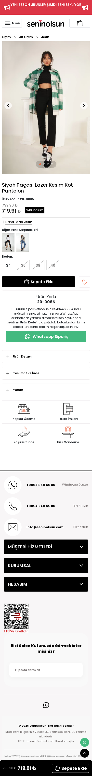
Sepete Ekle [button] (70, 768)
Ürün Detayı (22, 356)
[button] (40, 164)
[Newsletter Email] (46, 670)
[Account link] (79, 23)
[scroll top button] (84, 753)
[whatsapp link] (84, 742)
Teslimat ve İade (26, 373)
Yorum (18, 390)
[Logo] (46, 23)
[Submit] (74, 670)
